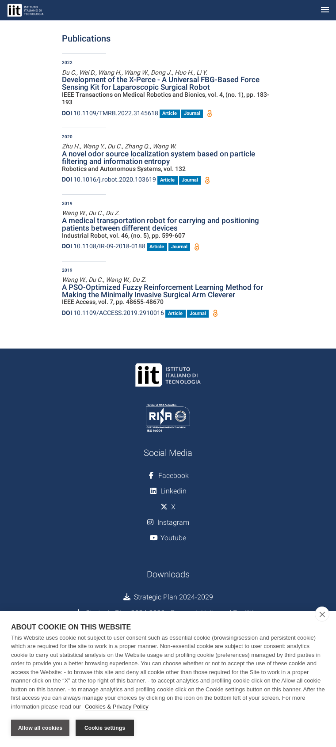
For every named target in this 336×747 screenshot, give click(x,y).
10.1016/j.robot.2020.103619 (109, 179)
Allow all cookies (40, 728)
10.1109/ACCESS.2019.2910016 (113, 312)
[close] (322, 614)
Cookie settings (104, 728)
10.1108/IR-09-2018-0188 (103, 246)
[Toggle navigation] (325, 10)
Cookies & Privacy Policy (117, 706)
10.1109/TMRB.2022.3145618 (110, 113)
